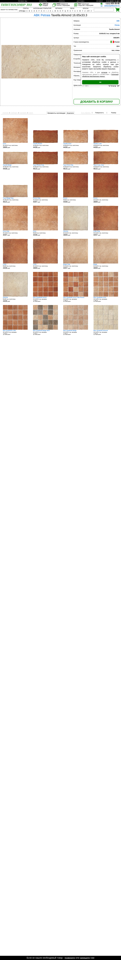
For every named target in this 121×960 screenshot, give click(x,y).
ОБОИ (72, 8)
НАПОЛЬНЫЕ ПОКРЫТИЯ (42, 8)
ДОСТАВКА (80, 1)
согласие (104, 72)
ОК (100, 82)
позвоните (70, 958)
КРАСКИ (85, 8)
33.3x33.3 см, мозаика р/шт (45, 299)
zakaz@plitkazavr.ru (112, 6)
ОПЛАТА (62, 1)
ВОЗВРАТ (99, 1)
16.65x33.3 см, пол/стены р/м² (45, 145)
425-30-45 (113, 4)
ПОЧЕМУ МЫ (22, 1)
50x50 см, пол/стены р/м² (75, 200)
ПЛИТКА (26, 8)
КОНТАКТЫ (43, 1)
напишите (85, 958)
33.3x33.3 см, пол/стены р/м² (15, 145)
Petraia (117, 25)
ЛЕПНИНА (58, 8)
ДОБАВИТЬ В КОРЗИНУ (96, 101)
